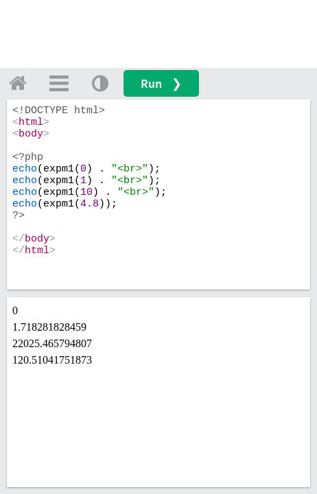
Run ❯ (161, 83)
